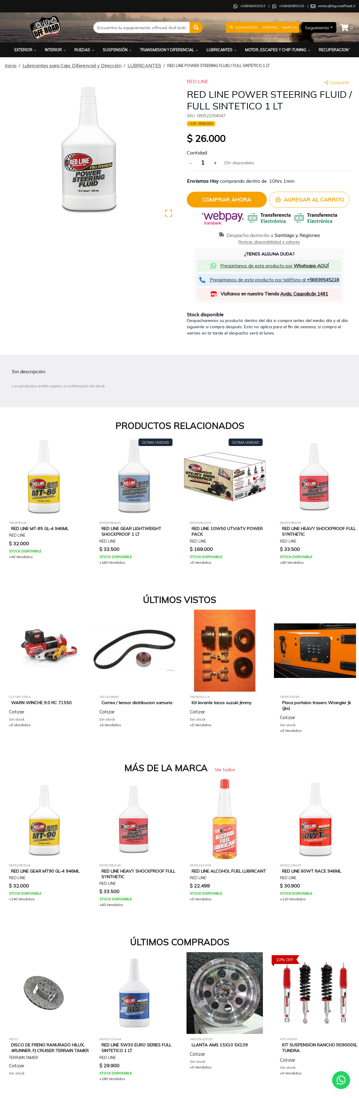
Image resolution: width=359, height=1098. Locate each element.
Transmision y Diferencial (169, 49)
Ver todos (225, 769)
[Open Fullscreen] (168, 213)
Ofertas (270, 27)
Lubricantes (222, 49)
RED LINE (197, 81)
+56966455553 (252, 6)
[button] (196, 27)
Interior (56, 49)
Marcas (289, 27)
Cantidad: (197, 152)
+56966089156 (291, 6)
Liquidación (243, 27)
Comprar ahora (226, 199)
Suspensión (117, 49)
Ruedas (84, 49)
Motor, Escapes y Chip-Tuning (278, 49)
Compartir (336, 82)
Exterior (25, 49)
